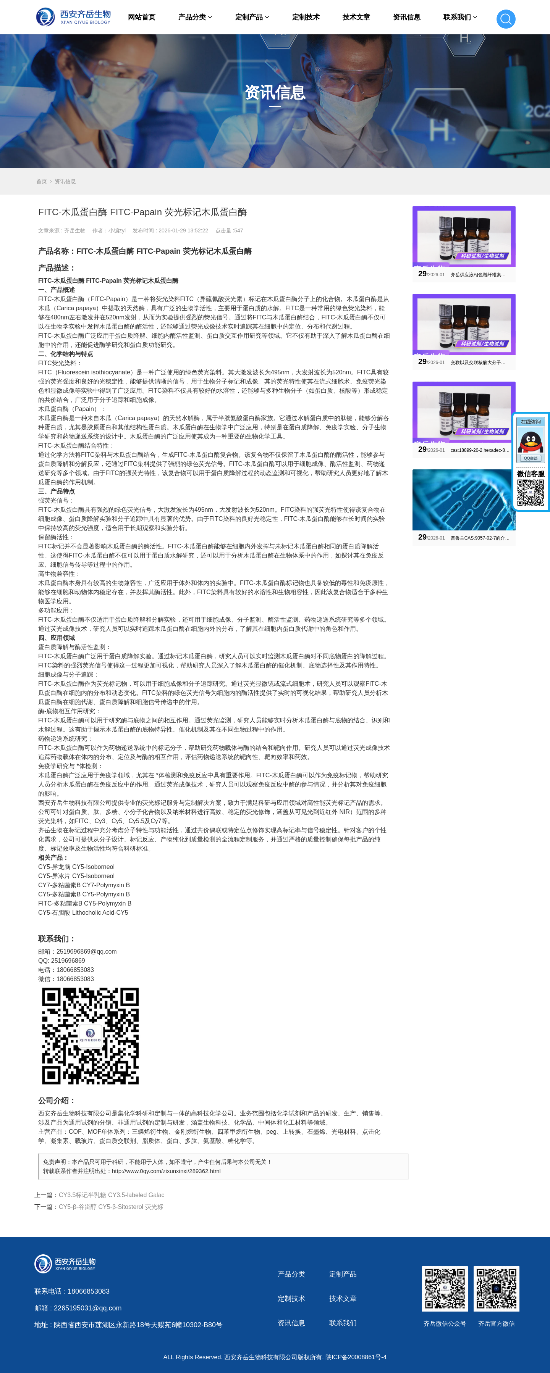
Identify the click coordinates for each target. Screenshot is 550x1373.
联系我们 (460, 17)
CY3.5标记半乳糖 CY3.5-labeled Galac (112, 1195)
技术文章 (356, 17)
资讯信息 (407, 17)
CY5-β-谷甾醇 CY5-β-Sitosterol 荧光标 (111, 1207)
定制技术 (306, 17)
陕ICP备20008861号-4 (356, 1357)
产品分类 (195, 17)
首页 (41, 181)
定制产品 (252, 17)
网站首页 (141, 17)
